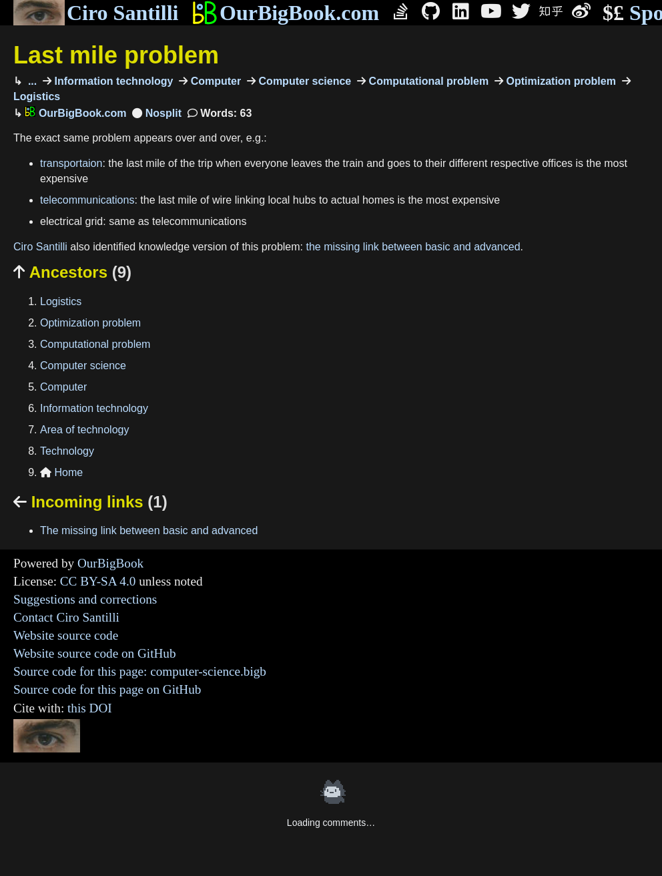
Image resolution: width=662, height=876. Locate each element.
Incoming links (90, 502)
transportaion (71, 163)
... (31, 81)
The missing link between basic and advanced (149, 530)
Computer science (303, 81)
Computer (214, 81)
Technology (67, 451)
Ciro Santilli (95, 12)
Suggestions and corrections (85, 599)
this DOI (89, 708)
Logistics (60, 301)
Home (61, 472)
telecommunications (87, 200)
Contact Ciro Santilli (66, 617)
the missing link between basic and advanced (413, 246)
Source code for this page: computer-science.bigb (139, 671)
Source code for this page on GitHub (107, 689)
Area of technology (84, 429)
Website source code (65, 635)
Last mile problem (116, 55)
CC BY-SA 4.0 (98, 581)
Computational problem (427, 81)
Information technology (112, 81)
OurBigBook (110, 563)
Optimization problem (559, 81)
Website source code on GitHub (94, 653)
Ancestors (72, 272)
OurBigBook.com (285, 12)
